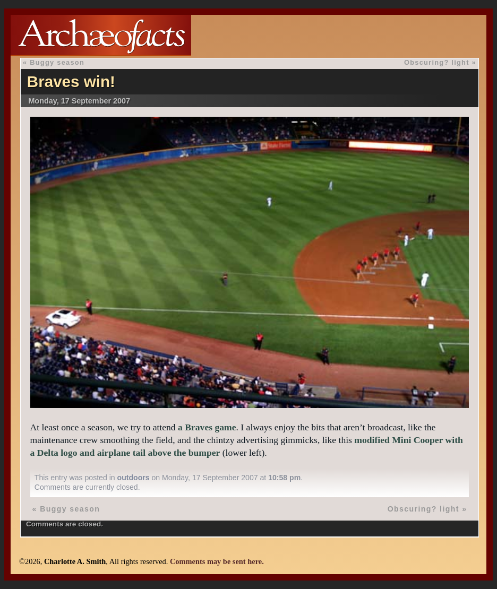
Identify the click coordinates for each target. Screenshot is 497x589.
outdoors (133, 477)
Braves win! (71, 81)
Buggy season (57, 62)
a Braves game (207, 427)
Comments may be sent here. (217, 561)
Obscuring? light (436, 62)
